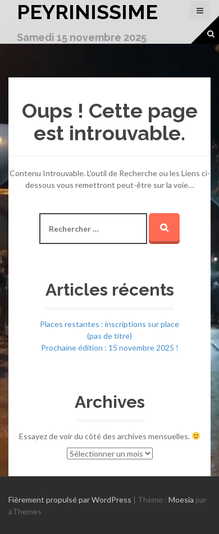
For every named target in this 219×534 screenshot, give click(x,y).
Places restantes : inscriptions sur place (109, 324)
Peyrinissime (87, 12)
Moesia (181, 499)
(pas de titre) (109, 335)
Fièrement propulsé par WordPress (69, 499)
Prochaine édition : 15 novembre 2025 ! (110, 347)
